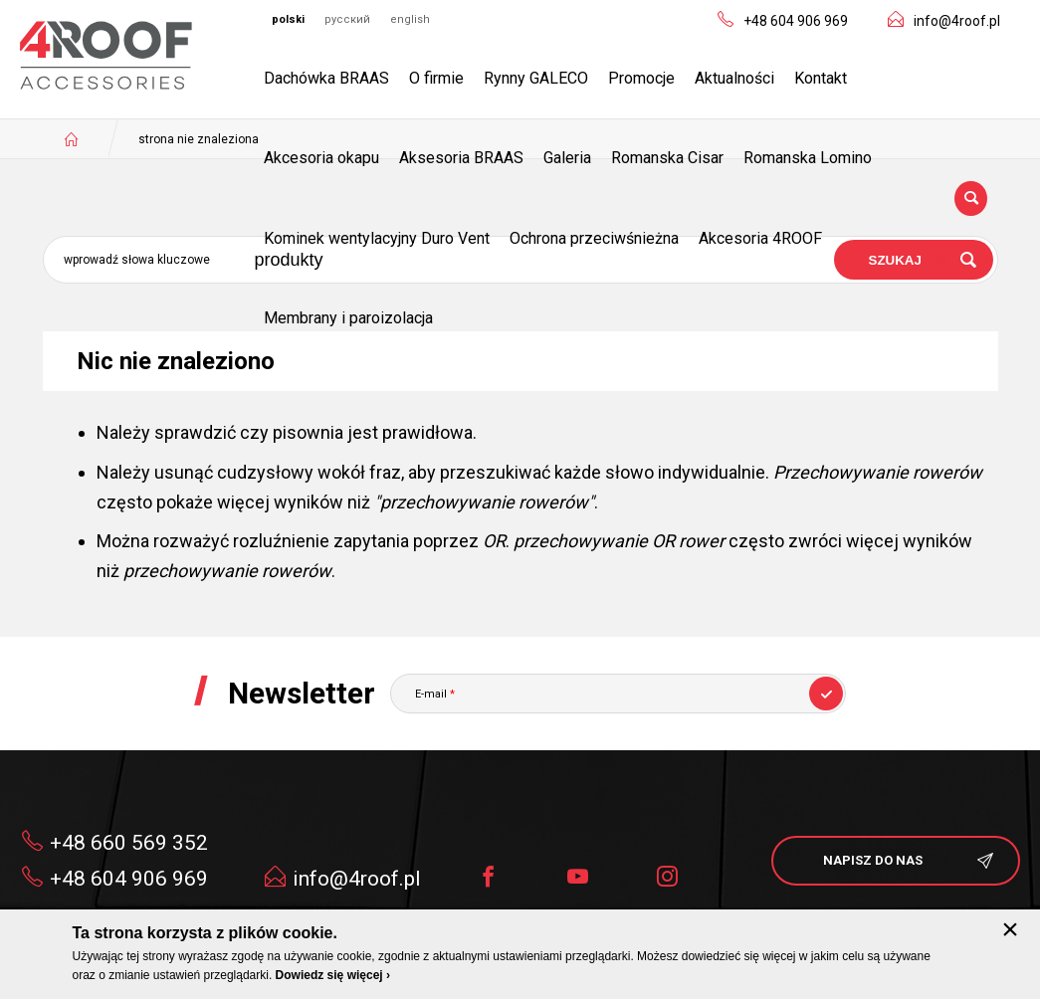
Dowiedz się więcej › (333, 975)
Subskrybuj (826, 693)
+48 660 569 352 (129, 843)
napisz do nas (873, 860)
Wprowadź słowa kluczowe (137, 260)
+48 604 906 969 (795, 21)
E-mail (435, 694)
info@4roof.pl (957, 21)
